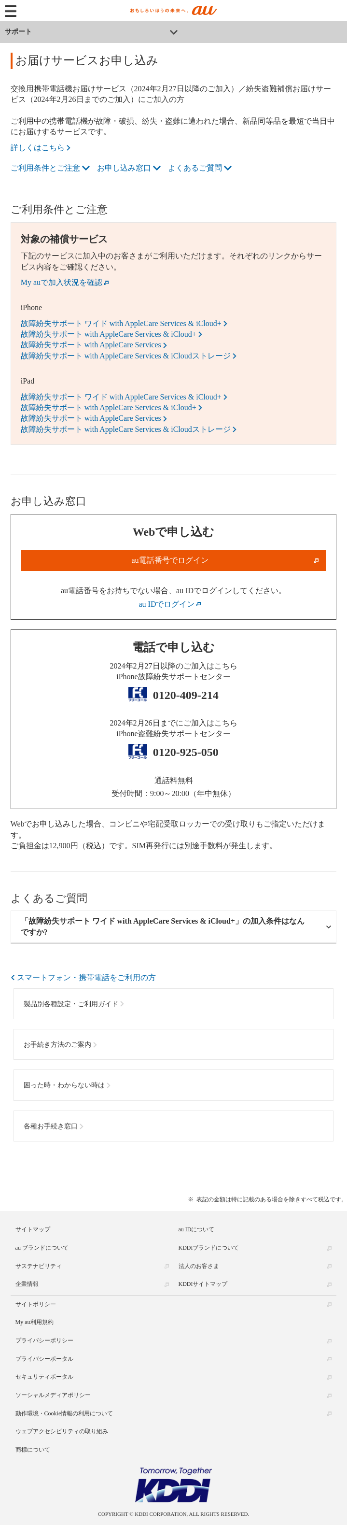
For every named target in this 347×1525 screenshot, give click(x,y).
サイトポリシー (35, 1304)
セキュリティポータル (44, 1376)
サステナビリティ (38, 1266)
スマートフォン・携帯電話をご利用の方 (86, 977)
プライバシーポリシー (44, 1340)
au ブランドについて (42, 1247)
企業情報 (27, 1284)
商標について (32, 1449)
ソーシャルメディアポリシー (53, 1395)
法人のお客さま (199, 1266)
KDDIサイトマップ (203, 1284)
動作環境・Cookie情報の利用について (64, 1413)
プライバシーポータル (44, 1358)
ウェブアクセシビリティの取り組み (61, 1431)
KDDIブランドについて (209, 1247)
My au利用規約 (34, 1322)
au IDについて (197, 1229)
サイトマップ (32, 1229)
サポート (18, 31)
